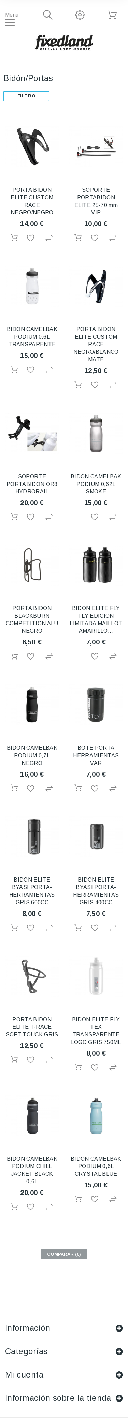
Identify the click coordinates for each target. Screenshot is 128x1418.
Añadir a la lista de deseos (32, 238)
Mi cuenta (24, 1374)
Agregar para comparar (50, 238)
